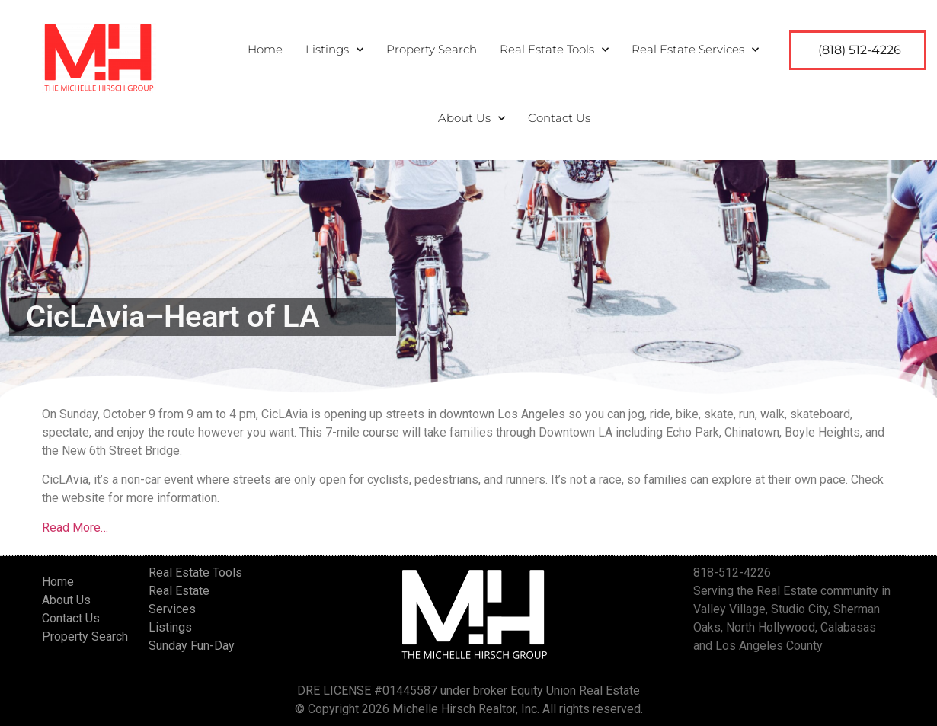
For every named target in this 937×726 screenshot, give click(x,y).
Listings (334, 50)
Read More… (75, 527)
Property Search (431, 49)
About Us (471, 118)
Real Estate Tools (554, 50)
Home (265, 49)
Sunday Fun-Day (192, 645)
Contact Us (559, 117)
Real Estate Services (695, 50)
